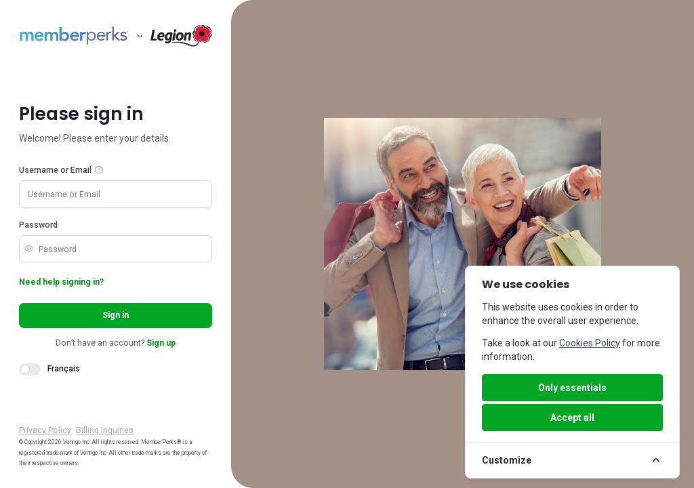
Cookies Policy (589, 343)
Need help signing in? (61, 282)
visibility (28, 248)
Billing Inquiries (105, 430)
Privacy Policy (45, 430)
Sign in (115, 315)
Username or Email (55, 170)
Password (38, 225)
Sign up (161, 343)
